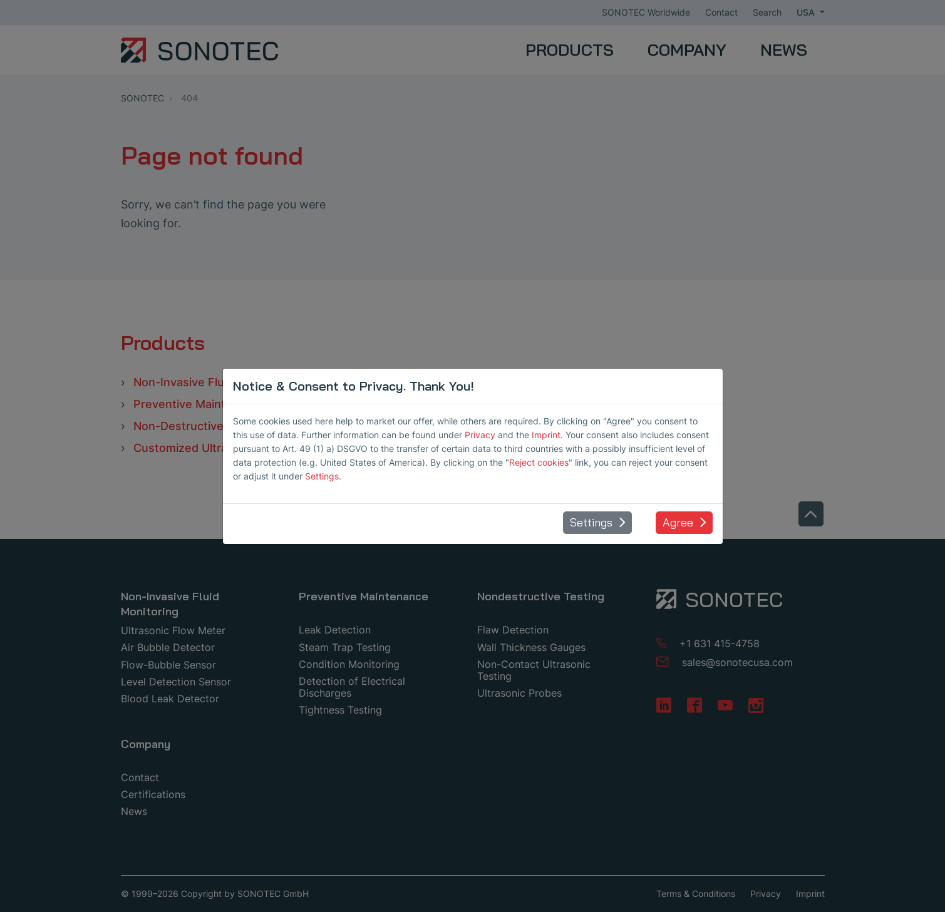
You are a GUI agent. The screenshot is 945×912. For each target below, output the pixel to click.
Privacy (480, 434)
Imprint (546, 434)
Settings (322, 476)
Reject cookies (539, 462)
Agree (678, 522)
